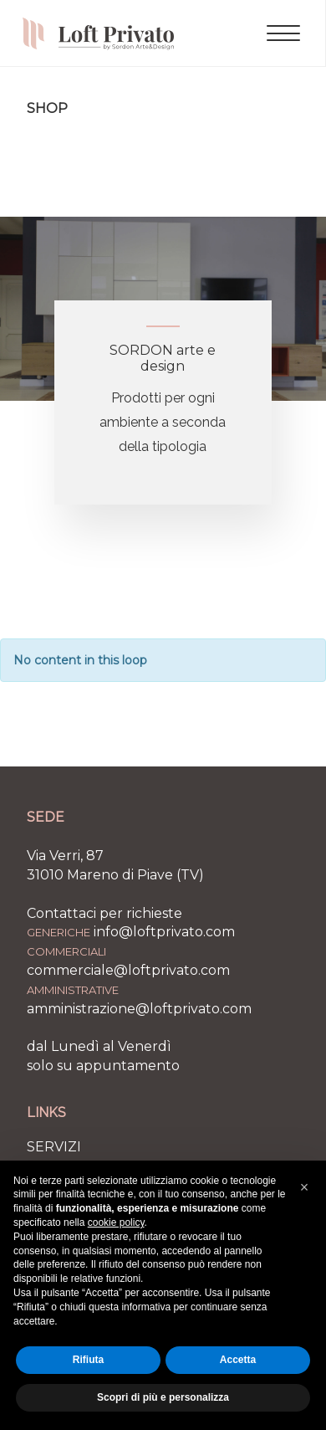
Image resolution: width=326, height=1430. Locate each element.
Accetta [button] (238, 1360)
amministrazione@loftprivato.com (139, 1009)
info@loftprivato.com (164, 932)
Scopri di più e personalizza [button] (163, 1397)
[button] (304, 1187)
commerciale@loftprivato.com (128, 970)
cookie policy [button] (116, 1222)
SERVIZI (54, 1147)
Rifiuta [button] (88, 1360)
